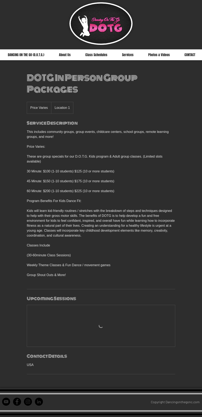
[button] (96, 54)
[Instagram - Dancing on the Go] (28, 402)
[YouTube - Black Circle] (6, 402)
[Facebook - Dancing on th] (17, 402)
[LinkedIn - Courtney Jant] (39, 402)
